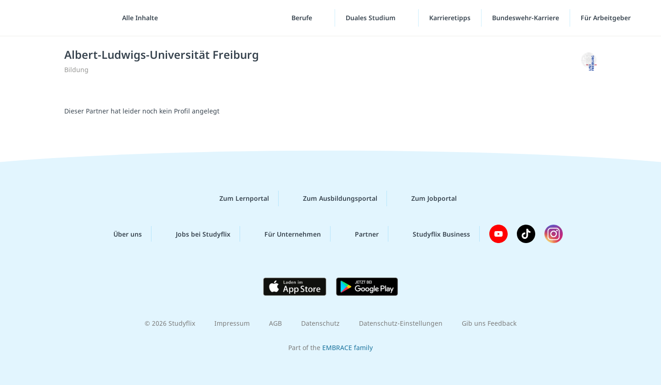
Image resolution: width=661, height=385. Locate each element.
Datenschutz (320, 323)
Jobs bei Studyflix (195, 233)
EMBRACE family (347, 347)
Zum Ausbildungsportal (332, 198)
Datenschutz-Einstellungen (401, 323)
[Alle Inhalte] (137, 18)
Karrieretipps (450, 18)
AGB (275, 323)
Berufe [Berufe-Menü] (302, 18)
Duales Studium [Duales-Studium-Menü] (372, 18)
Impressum (232, 323)
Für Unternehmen (285, 233)
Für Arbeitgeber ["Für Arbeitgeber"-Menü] (607, 18)
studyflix (61, 18)
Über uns (120, 233)
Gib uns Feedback (489, 323)
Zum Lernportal (237, 198)
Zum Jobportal (427, 198)
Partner (359, 233)
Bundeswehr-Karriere (525, 18)
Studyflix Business (434, 233)
